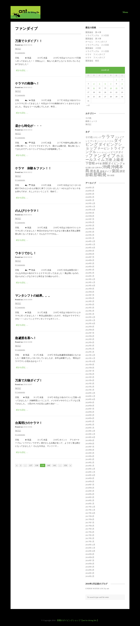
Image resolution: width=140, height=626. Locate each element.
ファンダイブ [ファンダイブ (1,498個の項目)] (102, 155)
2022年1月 (89, 352)
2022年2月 (89, 349)
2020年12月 (90, 393)
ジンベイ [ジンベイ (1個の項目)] (100, 141)
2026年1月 (89, 200)
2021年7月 (89, 371)
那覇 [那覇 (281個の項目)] (89, 175)
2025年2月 (89, 235)
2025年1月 (89, 238)
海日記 (18, 49)
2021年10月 (90, 361)
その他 (88, 118)
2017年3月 (89, 535)
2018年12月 (90, 469)
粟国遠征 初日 (92, 61)
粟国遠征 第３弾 (93, 38)
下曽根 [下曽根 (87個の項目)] (90, 163)
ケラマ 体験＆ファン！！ (33, 168)
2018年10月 (90, 475)
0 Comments (20, 53)
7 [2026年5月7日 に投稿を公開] (110, 84)
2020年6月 (89, 412)
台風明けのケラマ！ (28, 423)
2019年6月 (89, 450)
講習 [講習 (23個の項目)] (122, 171)
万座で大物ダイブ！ (28, 380)
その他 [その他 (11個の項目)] (89, 137)
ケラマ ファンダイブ (95, 54)
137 (30, 465)
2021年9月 (89, 364)
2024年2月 (89, 273)
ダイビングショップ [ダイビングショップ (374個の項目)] (103, 146)
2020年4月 (89, 418)
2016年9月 (89, 554)
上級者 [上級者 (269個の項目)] (118, 160)
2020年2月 (89, 424)
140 (48, 465)
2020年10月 (90, 399)
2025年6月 (89, 222)
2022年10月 (90, 323)
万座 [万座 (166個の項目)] (108, 160)
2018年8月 (89, 481)
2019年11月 (90, 434)
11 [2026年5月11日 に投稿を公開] (94, 88)
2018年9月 (89, 478)
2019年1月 (89, 466)
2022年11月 (90, 320)
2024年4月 (89, 266)
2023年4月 (89, 304)
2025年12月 (90, 203)
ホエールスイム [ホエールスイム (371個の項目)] (104, 158)
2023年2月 (89, 311)
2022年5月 (89, 339)
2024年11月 (90, 244)
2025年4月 (89, 229)
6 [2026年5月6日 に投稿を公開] (105, 84)
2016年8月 (89, 557)
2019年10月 (90, 437)
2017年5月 (89, 529)
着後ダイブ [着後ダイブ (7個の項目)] (105, 171)
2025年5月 (89, 225)
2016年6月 (89, 563)
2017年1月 (89, 541)
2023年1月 (89, 314)
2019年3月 (89, 459)
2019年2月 (89, 462)
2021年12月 (90, 355)
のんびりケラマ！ (27, 210)
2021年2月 (89, 387)
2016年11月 (90, 548)
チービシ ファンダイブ (96, 42)
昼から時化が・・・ (28, 125)
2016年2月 (89, 576)
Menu (125, 12)
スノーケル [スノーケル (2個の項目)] (108, 141)
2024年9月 (89, 251)
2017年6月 (89, 526)
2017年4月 (89, 532)
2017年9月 (89, 516)
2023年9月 (89, 289)
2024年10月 (90, 247)
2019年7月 (89, 447)
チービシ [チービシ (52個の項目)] (104, 148)
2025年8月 (89, 216)
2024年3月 (89, 270)
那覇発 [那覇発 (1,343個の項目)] (100, 174)
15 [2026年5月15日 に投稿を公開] (116, 88)
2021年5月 (89, 377)
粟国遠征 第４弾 (93, 32)
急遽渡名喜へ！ (25, 338)
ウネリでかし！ (25, 253)
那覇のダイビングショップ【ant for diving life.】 (78, 620)
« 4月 (88, 105)
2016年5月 (89, 567)
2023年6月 (89, 298)
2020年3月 (89, 421)
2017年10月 (90, 513)
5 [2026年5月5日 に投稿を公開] (99, 84)
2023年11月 (90, 282)
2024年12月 (90, 241)
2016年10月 (90, 551)
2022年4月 (89, 342)
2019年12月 (90, 431)
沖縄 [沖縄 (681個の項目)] (106, 167)
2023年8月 (89, 292)
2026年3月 (89, 194)
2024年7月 (89, 257)
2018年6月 (89, 488)
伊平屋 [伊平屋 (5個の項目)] (98, 164)
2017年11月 (90, 510)
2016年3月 (89, 573)
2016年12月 (90, 545)
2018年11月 (90, 472)
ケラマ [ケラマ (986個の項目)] (108, 136)
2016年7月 (89, 560)
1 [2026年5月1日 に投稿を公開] (116, 79)
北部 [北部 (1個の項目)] (93, 168)
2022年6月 (89, 336)
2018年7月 (89, 484)
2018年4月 (89, 494)
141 (54, 465)
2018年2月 (89, 500)
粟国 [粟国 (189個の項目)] (115, 171)
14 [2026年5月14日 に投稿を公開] (111, 88)
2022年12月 (90, 317)
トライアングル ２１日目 (97, 51)
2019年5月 (89, 453)
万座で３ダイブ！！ (28, 41)
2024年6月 (89, 260)
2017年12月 (90, 507)
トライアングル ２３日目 (97, 35)
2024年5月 (89, 263)
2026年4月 (89, 191)
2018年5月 (89, 491)
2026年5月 (89, 187)
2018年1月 (89, 503)
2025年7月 (89, 219)
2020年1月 (89, 428)
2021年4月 (89, 380)
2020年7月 (89, 409)
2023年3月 (89, 308)
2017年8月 (89, 519)
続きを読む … (22, 70)
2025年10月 (90, 210)
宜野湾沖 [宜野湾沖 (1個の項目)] (98, 168)
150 (65, 465)
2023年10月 (90, 285)
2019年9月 (89, 440)
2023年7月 (89, 295)
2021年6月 (89, 374)
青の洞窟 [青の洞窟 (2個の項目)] (110, 175)
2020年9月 (89, 402)
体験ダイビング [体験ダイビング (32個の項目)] (112, 163)
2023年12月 (90, 279)
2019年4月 (89, 456)
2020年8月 (89, 405)
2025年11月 (90, 206)
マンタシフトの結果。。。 (33, 295)
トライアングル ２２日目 (97, 45)
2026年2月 (89, 197)
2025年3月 (89, 232)
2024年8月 (89, 254)
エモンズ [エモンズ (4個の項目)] (97, 137)
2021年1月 (89, 390)
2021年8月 (89, 368)
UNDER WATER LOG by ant (97, 588)
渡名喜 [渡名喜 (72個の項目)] (94, 171)
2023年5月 (89, 301)
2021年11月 (90, 358)
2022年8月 (89, 330)
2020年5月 (89, 415)
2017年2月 (89, 538)
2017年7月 (89, 522)
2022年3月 (89, 345)
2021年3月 (89, 383)
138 (36, 465)
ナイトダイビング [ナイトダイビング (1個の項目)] (103, 152)
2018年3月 (89, 497)
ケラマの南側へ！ (27, 83)
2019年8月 (89, 443)
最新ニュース (91, 121)
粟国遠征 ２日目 (93, 48)
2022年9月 (89, 326)
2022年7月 (89, 333)
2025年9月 (89, 213)
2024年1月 (89, 276)
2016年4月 (89, 570)
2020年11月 (90, 396)
